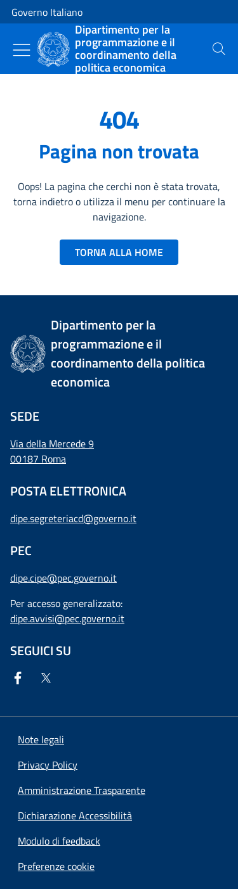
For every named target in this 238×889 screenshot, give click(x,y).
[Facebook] (20, 678)
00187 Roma (38, 458)
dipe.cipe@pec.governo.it (63, 577)
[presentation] (219, 48)
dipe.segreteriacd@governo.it (73, 518)
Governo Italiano (47, 12)
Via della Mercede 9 (52, 443)
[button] (56, 866)
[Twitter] (48, 678)
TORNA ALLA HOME (119, 252)
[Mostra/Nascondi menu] (21, 50)
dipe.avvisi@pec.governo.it (67, 618)
